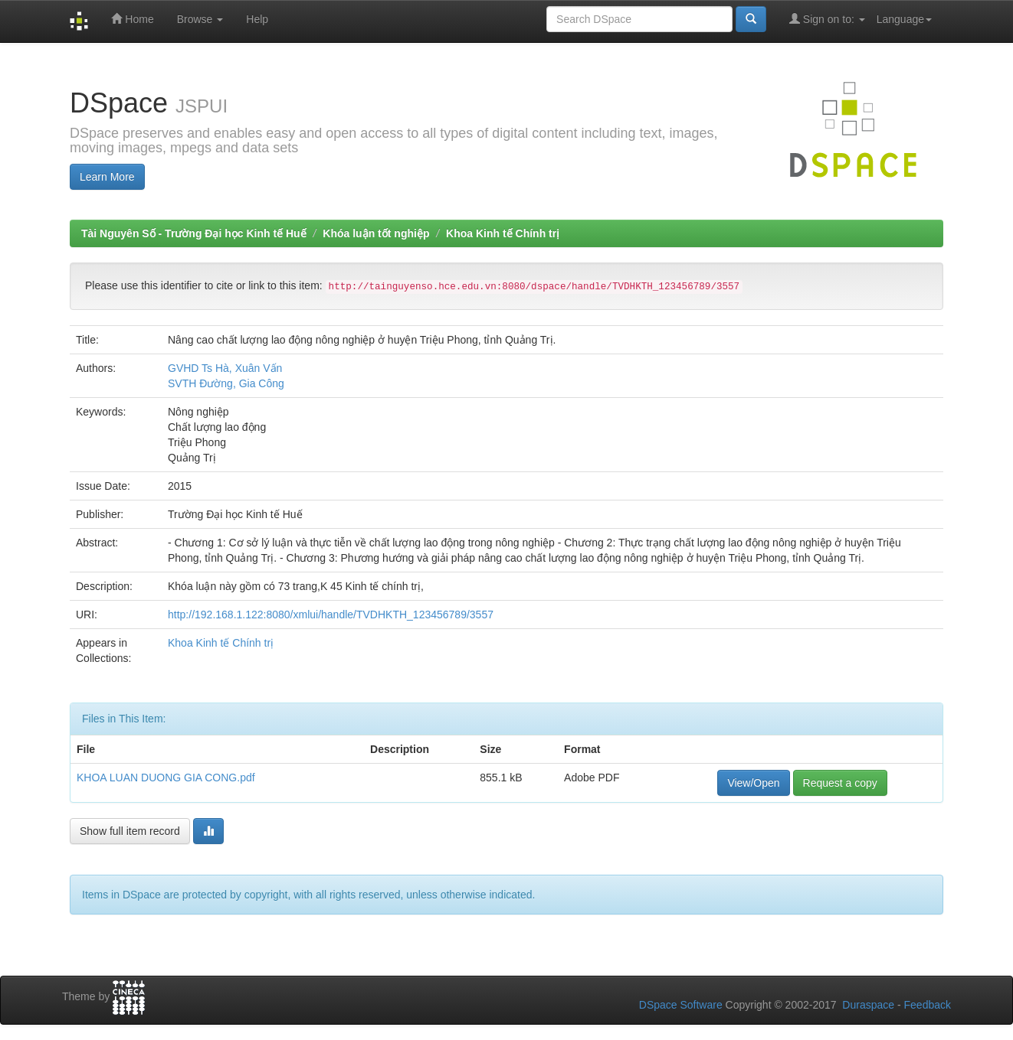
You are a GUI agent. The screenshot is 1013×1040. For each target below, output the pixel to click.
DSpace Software (681, 1005)
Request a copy (840, 783)
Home (132, 18)
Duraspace (868, 1005)
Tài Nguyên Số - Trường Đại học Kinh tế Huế (194, 233)
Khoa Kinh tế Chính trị (502, 233)
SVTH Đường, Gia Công (226, 383)
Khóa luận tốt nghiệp (376, 233)
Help (257, 19)
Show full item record (130, 831)
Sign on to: (827, 18)
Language (904, 19)
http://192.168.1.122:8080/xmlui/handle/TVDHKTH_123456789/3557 (330, 614)
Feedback (927, 1005)
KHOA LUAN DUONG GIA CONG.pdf (166, 777)
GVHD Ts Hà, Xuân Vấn (225, 368)
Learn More (107, 177)
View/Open (753, 783)
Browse (200, 19)
